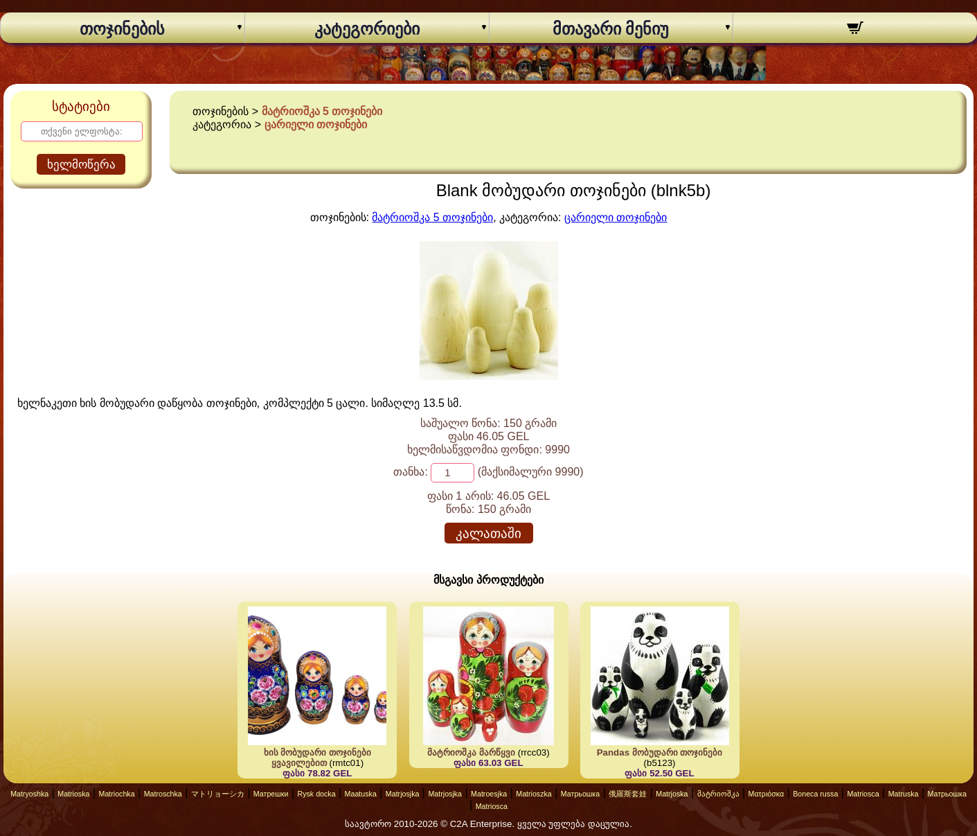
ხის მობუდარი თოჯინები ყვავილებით (317, 757)
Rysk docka (316, 794)
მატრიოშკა (718, 794)
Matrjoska (672, 794)
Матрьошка (580, 794)
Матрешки (271, 794)
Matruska (903, 794)
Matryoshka (29, 794)
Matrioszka (534, 794)
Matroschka (163, 794)
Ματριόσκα (767, 794)
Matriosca (863, 794)
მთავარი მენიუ (611, 29)
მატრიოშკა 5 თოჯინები (322, 111)
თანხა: (410, 472)
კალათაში (488, 533)
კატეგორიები (367, 29)
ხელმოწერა (81, 164)
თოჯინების (122, 29)
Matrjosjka (403, 794)
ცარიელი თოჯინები (316, 124)
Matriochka (117, 794)
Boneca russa (815, 794)
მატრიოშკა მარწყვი (471, 752)
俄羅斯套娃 (628, 794)
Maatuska (361, 794)
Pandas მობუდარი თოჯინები (660, 752)
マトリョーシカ (217, 794)
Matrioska (73, 794)
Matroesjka (489, 794)
